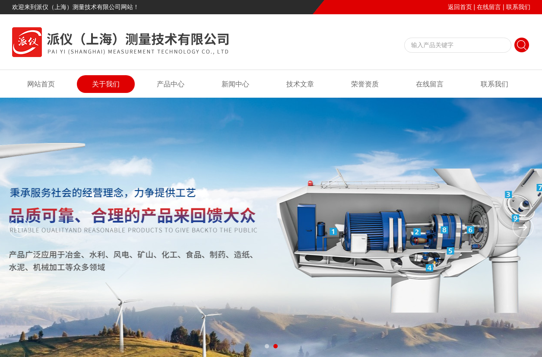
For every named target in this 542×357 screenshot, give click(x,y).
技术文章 (300, 84)
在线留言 (489, 6)
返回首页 (460, 6)
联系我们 (518, 6)
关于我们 (106, 84)
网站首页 (41, 84)
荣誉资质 (365, 84)
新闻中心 (235, 84)
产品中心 (170, 84)
